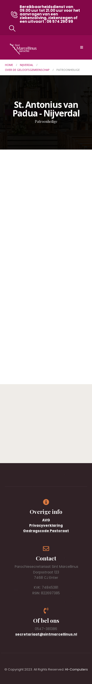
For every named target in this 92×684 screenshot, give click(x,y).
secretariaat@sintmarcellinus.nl (46, 634)
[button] (12, 28)
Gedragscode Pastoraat (46, 530)
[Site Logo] (23, 49)
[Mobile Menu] (81, 47)
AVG (46, 520)
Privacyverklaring (46, 525)
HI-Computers (76, 669)
